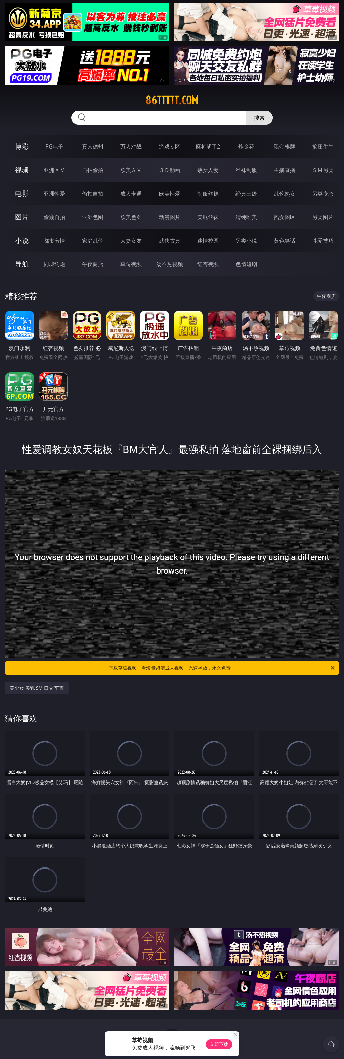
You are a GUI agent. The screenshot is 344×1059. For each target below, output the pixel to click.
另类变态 (323, 193)
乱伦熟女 (284, 193)
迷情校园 (208, 240)
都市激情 (54, 240)
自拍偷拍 (92, 170)
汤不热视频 (169, 264)
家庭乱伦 (92, 240)
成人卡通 (131, 193)
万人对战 (131, 146)
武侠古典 (169, 240)
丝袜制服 (246, 170)
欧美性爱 (169, 193)
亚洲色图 (92, 217)
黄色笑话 (284, 240)
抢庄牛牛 (323, 146)
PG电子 (54, 146)
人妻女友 (131, 240)
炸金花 (246, 146)
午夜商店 (92, 264)
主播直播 (284, 170)
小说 (22, 240)
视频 (22, 169)
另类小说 (246, 240)
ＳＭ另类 (323, 170)
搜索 (259, 117)
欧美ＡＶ (131, 170)
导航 (22, 263)
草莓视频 (131, 264)
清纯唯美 (246, 217)
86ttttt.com (171, 100)
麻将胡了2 (208, 146)
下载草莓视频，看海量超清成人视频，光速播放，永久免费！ (222, 668)
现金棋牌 (284, 146)
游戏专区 (169, 146)
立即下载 (219, 1044)
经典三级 (246, 193)
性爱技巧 (323, 240)
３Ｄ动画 (169, 170)
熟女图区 (284, 217)
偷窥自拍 (54, 217)
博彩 (22, 146)
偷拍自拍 (92, 193)
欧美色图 (131, 217)
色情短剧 (246, 264)
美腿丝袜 (208, 217)
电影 (22, 193)
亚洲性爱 (54, 193)
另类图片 (323, 217)
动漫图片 (169, 217)
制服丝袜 (208, 193)
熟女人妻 (208, 170)
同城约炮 (54, 264)
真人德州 (92, 146)
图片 (22, 216)
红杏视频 (208, 264)
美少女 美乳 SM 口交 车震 (37, 688)
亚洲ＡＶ (54, 170)
